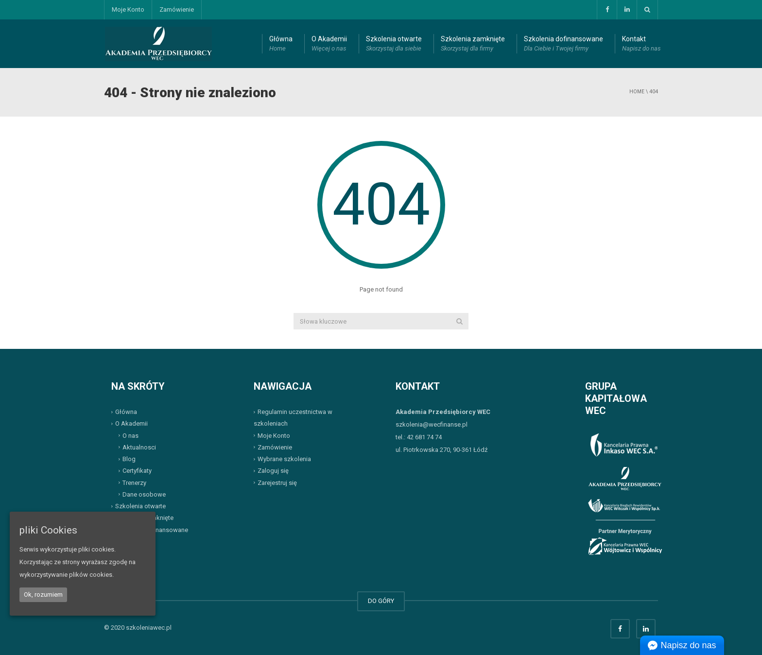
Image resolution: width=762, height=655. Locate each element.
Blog (129, 459)
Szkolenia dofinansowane (563, 44)
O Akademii (329, 44)
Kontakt (641, 44)
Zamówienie (176, 9)
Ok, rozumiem (43, 594)
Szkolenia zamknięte (473, 44)
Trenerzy (134, 482)
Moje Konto (128, 9)
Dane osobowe (144, 494)
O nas (130, 435)
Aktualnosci (139, 447)
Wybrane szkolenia (284, 459)
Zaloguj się (273, 470)
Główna (281, 44)
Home (636, 91)
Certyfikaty (137, 470)
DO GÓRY (381, 600)
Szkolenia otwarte (394, 44)
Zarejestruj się (277, 482)
